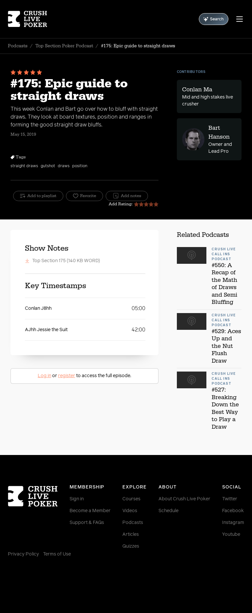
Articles (130, 534)
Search (213, 19)
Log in (44, 376)
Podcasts (18, 46)
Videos (129, 511)
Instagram (233, 522)
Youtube (231, 534)
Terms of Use (57, 554)
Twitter (229, 499)
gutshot (48, 166)
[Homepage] (27, 19)
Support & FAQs (87, 522)
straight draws (24, 166)
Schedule (168, 511)
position (79, 166)
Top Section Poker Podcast (64, 46)
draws (64, 166)
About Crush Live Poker (184, 499)
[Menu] (239, 19)
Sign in (77, 499)
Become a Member (90, 511)
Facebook (233, 511)
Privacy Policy (23, 554)
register (66, 376)
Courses (131, 499)
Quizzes (130, 546)
